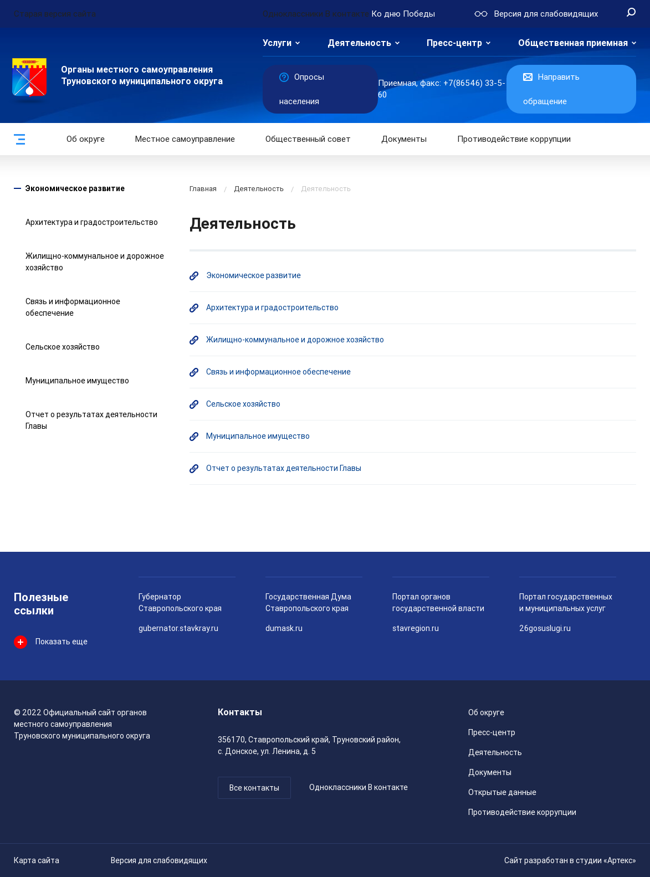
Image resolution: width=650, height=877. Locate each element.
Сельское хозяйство (62, 346)
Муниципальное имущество (77, 380)
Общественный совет (308, 139)
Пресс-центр (454, 43)
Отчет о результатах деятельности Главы (283, 468)
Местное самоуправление (185, 139)
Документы (404, 139)
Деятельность (359, 43)
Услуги (277, 43)
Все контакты (254, 787)
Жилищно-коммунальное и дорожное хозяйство (295, 339)
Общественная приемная (573, 43)
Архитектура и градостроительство (91, 222)
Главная (203, 188)
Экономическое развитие (75, 188)
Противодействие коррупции (514, 139)
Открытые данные (502, 792)
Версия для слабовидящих (159, 860)
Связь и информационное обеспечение (278, 371)
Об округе (85, 139)
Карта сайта (36, 860)
